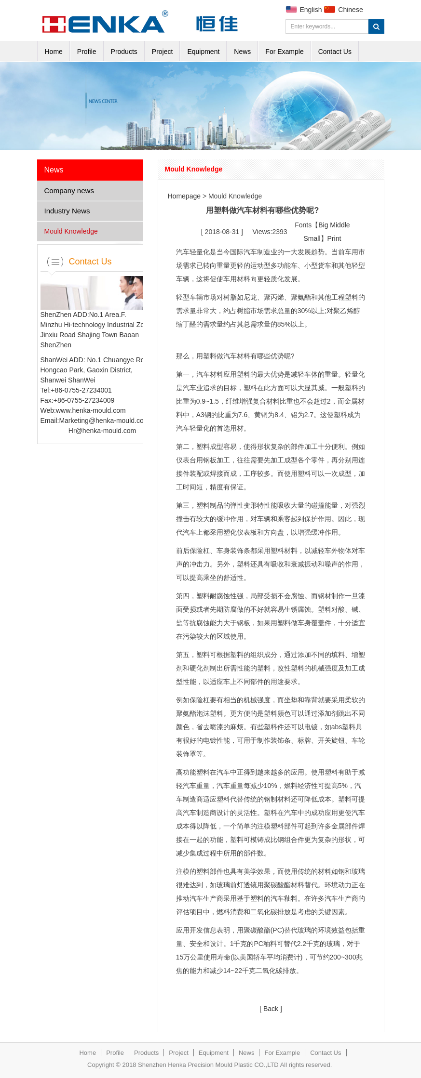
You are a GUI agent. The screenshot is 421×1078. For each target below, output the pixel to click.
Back (270, 1008)
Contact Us (335, 51)
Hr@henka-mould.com (102, 430)
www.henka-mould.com (91, 410)
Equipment (203, 51)
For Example (284, 51)
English (311, 9)
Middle (340, 225)
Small (312, 238)
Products (124, 51)
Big (323, 225)
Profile (86, 51)
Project (162, 51)
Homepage (184, 196)
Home (54, 51)
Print (334, 238)
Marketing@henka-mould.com (104, 420)
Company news (69, 190)
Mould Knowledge (71, 231)
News (242, 51)
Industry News (67, 211)
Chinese (350, 9)
